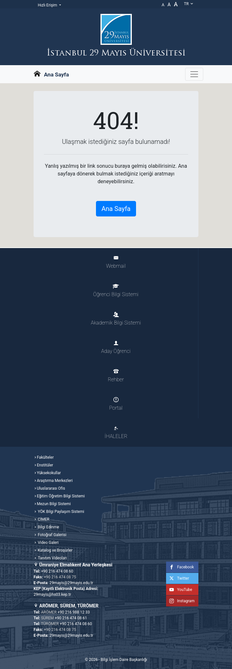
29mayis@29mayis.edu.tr (71, 583)
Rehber (116, 376)
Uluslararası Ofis (51, 488)
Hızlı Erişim (48, 5)
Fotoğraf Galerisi (51, 535)
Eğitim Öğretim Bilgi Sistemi (61, 496)
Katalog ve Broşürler (55, 550)
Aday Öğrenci (116, 347)
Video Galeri (47, 542)
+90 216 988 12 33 (74, 612)
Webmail (115, 262)
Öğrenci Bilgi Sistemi (115, 290)
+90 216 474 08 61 (71, 618)
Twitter (177, 578)
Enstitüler (45, 465)
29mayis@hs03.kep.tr (52, 594)
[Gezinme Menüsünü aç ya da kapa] (194, 74)
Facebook (180, 567)
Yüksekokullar (49, 473)
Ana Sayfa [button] (116, 209)
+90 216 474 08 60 (57, 571)
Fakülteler (45, 457)
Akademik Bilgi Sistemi (116, 319)
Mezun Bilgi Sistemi (54, 504)
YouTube (179, 589)
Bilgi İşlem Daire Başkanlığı (123, 659)
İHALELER (116, 432)
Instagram (180, 600)
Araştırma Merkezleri (55, 480)
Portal (115, 404)
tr (189, 4)
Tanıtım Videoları (52, 558)
